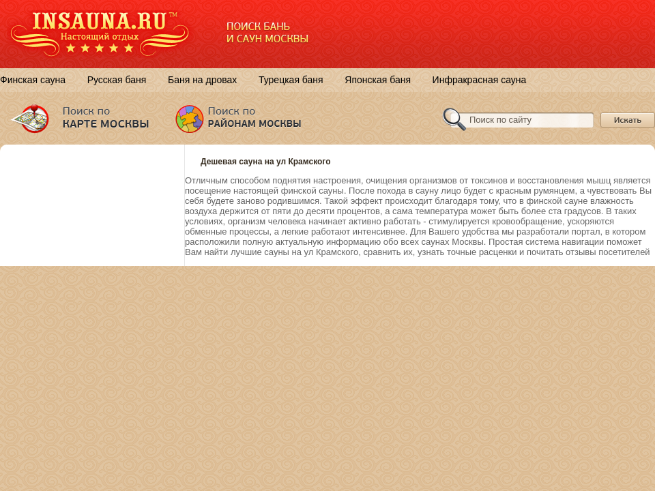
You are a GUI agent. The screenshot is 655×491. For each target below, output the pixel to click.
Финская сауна (33, 79)
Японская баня (378, 79)
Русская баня (117, 79)
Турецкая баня (291, 79)
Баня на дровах (202, 79)
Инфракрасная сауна (480, 79)
